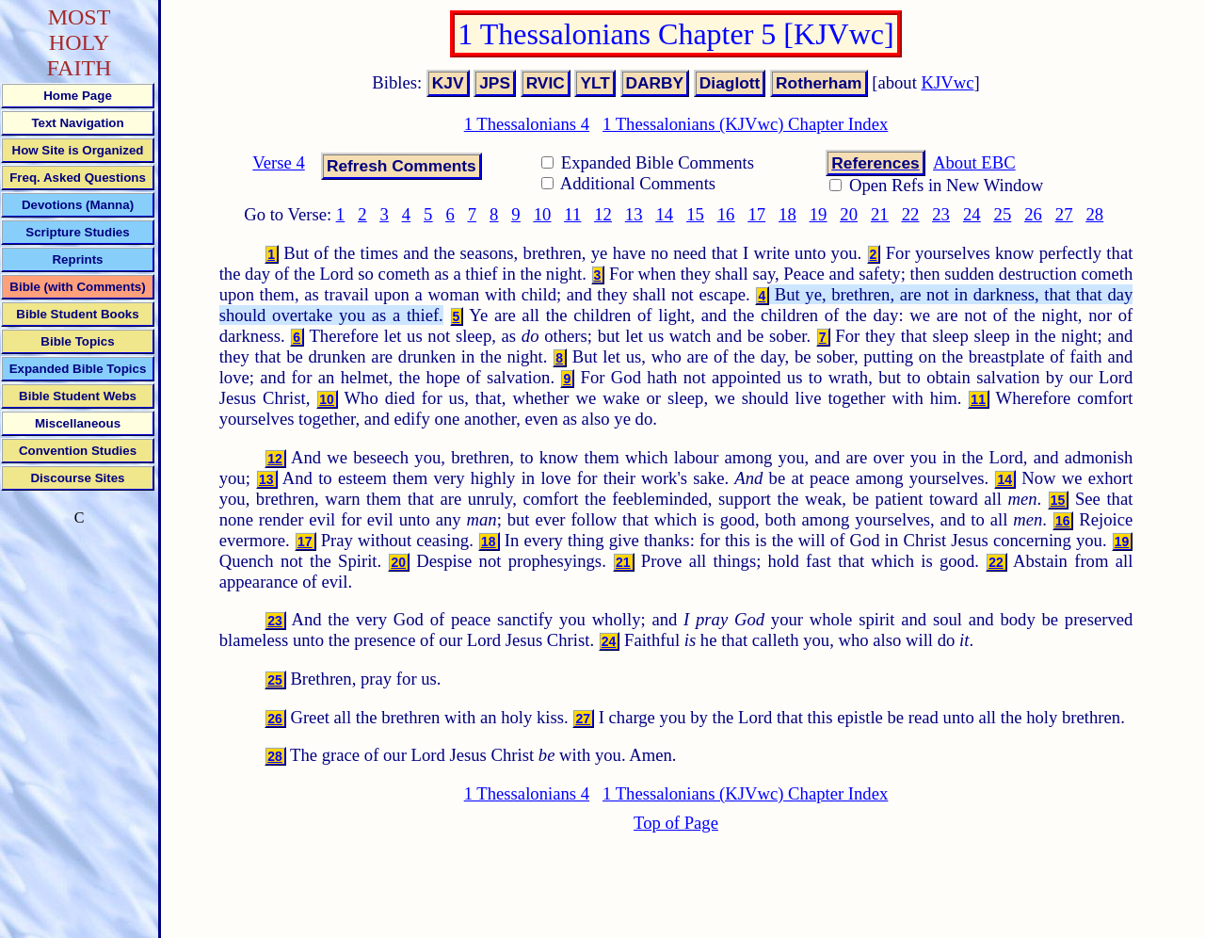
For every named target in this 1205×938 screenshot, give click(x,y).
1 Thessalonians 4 (526, 124)
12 (603, 214)
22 (911, 214)
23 (941, 214)
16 (726, 214)
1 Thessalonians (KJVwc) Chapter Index (745, 124)
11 (572, 214)
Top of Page (676, 823)
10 (543, 214)
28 (1094, 214)
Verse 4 (278, 162)
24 (972, 214)
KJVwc (948, 82)
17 (756, 214)
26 (1033, 214)
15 (695, 214)
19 (818, 214)
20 (849, 214)
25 (1003, 214)
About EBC (974, 162)
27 (1064, 214)
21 (880, 214)
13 (634, 214)
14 (665, 214)
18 (787, 214)
